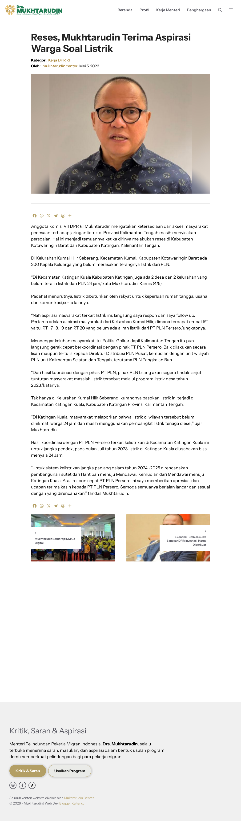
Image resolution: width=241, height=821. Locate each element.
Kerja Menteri (168, 10)
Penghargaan (199, 10)
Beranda (125, 10)
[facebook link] (22, 785)
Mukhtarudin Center (79, 798)
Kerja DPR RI (59, 60)
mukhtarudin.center (60, 66)
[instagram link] (12, 785)
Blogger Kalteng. (71, 803)
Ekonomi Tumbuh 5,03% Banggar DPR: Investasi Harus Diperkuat (186, 541)
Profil (144, 10)
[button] (220, 10)
